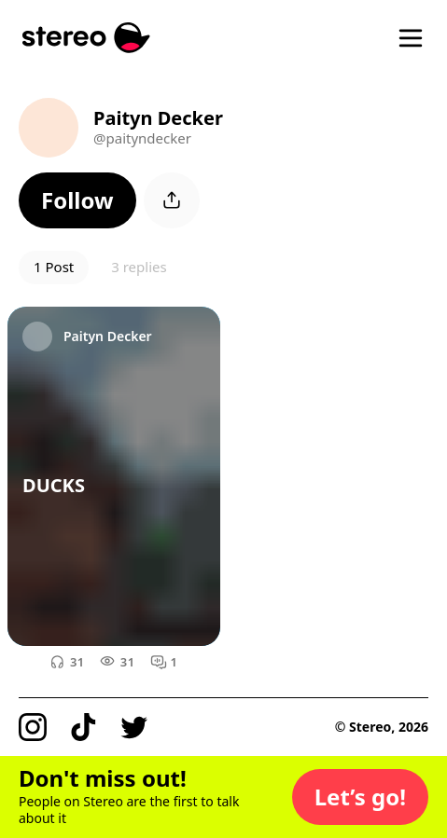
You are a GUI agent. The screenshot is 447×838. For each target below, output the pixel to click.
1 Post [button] (54, 266)
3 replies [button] (138, 266)
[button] (77, 200)
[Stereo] (86, 37)
